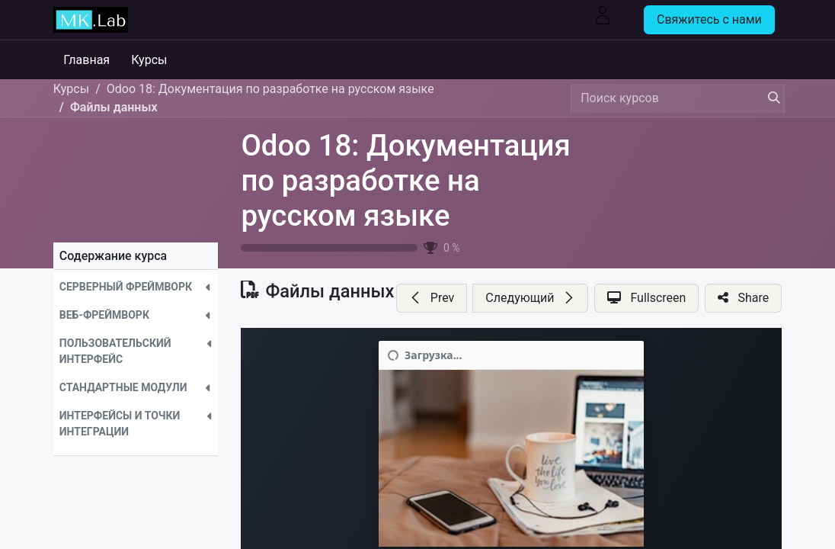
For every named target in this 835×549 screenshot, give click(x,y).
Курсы (71, 89)
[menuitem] (91, 59)
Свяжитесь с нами (709, 19)
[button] (136, 287)
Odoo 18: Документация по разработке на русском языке (405, 180)
